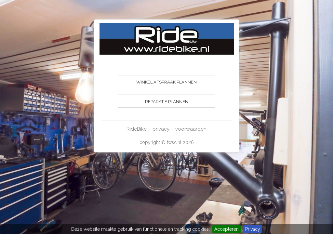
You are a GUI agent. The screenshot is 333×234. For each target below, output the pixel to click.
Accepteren (226, 229)
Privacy (252, 229)
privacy (161, 129)
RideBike (137, 129)
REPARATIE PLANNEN (166, 101)
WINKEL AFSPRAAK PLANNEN (166, 82)
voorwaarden (190, 129)
